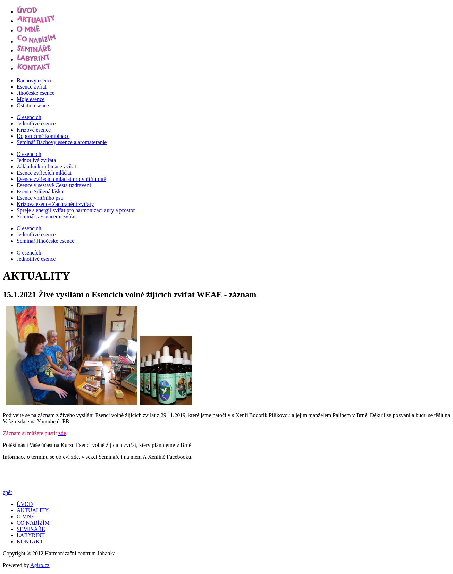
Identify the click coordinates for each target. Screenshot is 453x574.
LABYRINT (31, 535)
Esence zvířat (32, 87)
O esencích (29, 117)
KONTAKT (30, 541)
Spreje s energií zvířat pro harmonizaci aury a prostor (76, 210)
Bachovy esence (35, 80)
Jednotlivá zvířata (36, 160)
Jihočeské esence (35, 93)
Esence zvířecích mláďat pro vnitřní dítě (61, 179)
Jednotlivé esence (36, 123)
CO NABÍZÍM (33, 523)
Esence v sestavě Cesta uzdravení (54, 185)
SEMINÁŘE (31, 529)
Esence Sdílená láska (40, 191)
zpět (7, 492)
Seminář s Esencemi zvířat (46, 216)
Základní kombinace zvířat (46, 166)
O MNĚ (25, 516)
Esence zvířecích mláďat (44, 173)
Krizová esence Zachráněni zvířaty (55, 204)
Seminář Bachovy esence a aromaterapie (62, 142)
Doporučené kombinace (43, 136)
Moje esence (30, 99)
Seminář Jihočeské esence (45, 241)
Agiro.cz (40, 565)
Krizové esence (34, 130)
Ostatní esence (33, 105)
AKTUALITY (33, 510)
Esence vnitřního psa (40, 198)
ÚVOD (25, 504)
